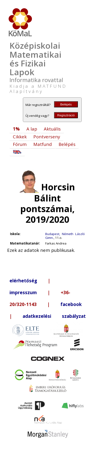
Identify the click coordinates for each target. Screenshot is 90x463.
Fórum (20, 144)
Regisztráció (66, 115)
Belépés (66, 104)
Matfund (42, 144)
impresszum (23, 292)
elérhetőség (23, 281)
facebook (71, 304)
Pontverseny (46, 137)
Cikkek (20, 137)
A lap (31, 129)
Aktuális (52, 129)
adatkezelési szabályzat (54, 316)
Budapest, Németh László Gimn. (65, 236)
